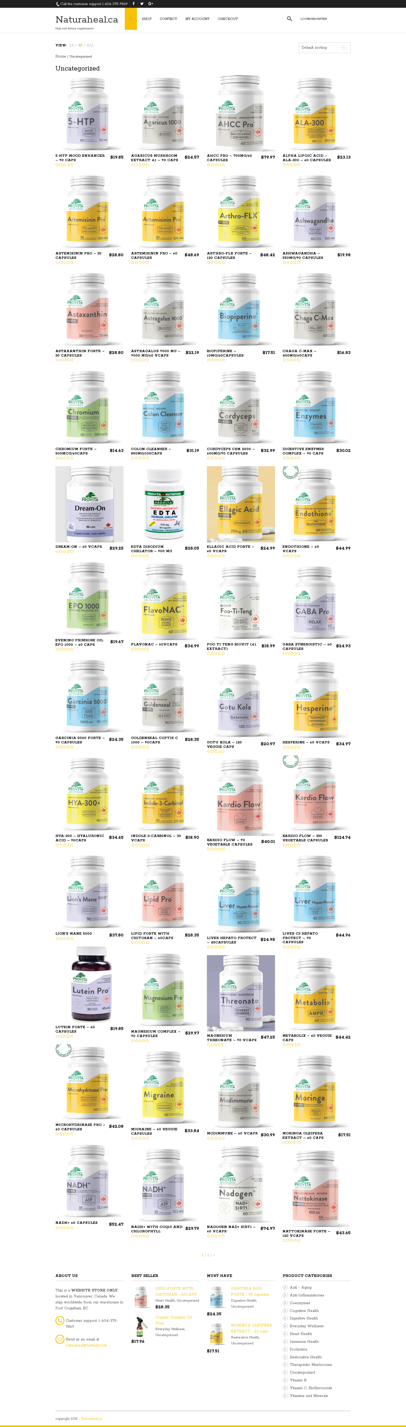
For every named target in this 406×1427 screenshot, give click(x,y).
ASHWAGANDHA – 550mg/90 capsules (302, 255)
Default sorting (314, 47)
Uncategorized (188, 1301)
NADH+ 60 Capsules (76, 1223)
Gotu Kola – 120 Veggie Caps (224, 744)
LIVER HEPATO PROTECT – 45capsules (232, 940)
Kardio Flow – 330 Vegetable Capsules (305, 838)
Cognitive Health (304, 1311)
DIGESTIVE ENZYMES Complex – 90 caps (303, 451)
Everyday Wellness (169, 1329)
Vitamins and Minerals (309, 1396)
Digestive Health (243, 1301)
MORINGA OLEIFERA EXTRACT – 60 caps (303, 1135)
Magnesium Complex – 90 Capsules (155, 1034)
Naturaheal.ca (86, 20)
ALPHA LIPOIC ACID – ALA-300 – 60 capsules (306, 158)
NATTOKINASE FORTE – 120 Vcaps (306, 1233)
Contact (168, 19)
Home (60, 56)
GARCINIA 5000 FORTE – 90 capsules (80, 740)
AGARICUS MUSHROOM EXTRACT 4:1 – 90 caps (154, 158)
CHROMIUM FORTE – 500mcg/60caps (76, 451)
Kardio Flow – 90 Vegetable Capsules (229, 842)
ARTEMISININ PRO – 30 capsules (78, 255)
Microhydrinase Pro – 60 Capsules (80, 1127)
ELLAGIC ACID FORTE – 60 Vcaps (230, 549)
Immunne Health (304, 1341)
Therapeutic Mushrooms (311, 1364)
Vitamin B (298, 1380)
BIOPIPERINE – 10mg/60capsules (225, 353)
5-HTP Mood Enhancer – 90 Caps (80, 158)
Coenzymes (300, 1303)
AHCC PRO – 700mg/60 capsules (229, 158)
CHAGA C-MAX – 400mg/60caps (299, 353)
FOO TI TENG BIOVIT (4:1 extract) (231, 646)
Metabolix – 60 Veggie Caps (307, 1038)
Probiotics (298, 1349)
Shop (146, 19)
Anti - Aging (300, 1287)
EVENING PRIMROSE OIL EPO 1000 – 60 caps (79, 642)
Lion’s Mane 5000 (73, 934)
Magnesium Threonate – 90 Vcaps (232, 1038)
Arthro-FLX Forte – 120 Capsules (229, 255)
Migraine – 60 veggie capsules (154, 1131)
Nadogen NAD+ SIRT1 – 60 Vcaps (231, 1229)
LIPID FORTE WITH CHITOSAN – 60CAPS (152, 936)
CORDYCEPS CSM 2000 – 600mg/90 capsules (231, 451)
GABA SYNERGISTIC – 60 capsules (307, 646)
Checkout (228, 19)
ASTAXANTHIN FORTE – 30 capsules (80, 353)
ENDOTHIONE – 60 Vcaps (300, 549)
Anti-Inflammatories (307, 1295)
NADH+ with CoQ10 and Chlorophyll (156, 1229)
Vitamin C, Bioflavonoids (311, 1388)
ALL (90, 45)
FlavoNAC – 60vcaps (154, 644)
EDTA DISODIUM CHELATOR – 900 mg (151, 549)
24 (71, 45)
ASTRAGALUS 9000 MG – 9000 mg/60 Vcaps (155, 353)
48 (80, 45)
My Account (197, 19)
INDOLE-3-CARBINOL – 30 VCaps (156, 838)
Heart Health (165, 1301)
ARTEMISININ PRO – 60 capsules (154, 255)
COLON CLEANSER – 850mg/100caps (151, 451)
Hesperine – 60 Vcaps (306, 742)
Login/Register (314, 19)
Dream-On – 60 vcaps (78, 547)
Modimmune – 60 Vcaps (232, 1133)
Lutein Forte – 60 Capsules (75, 1029)
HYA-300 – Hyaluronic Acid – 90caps (79, 838)
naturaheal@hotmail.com (86, 1345)
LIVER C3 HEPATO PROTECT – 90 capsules (300, 938)
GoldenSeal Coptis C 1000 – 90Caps (154, 740)
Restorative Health (245, 1337)
